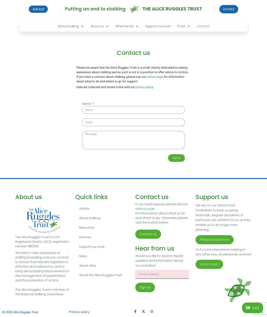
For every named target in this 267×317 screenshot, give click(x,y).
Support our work (158, 26)
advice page (155, 77)
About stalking (71, 26)
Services (85, 237)
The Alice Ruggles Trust (172, 9)
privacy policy (144, 87)
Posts (183, 26)
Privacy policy (79, 312)
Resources (87, 227)
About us (100, 26)
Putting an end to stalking (95, 9)
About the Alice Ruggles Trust (100, 275)
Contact (203, 26)
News (83, 256)
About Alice (87, 266)
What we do (127, 26)
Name (87, 104)
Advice (84, 208)
